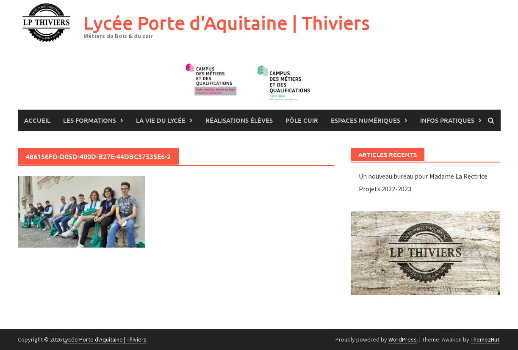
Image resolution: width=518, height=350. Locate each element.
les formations (89, 120)
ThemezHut (485, 339)
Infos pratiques (447, 120)
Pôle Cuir (301, 120)
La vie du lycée (161, 120)
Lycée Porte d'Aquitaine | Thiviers (226, 22)
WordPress (402, 339)
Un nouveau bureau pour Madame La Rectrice (423, 176)
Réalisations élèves (239, 120)
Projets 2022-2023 (385, 189)
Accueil (37, 120)
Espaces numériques (365, 120)
